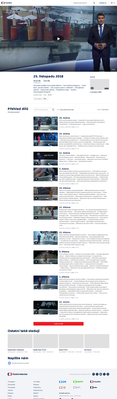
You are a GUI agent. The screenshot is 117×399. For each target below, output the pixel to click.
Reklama (36, 384)
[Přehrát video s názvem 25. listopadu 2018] (58, 39)
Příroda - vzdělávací (77, 98)
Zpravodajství (37, 98)
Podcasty (10, 392)
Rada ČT (35, 392)
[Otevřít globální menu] (113, 3)
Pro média (36, 381)
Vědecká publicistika (54, 98)
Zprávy (45, 98)
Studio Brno (37, 387)
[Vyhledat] (53, 109)
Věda (69, 98)
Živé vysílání (11, 384)
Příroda (63, 98)
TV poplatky (11, 387)
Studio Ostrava (37, 389)
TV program (11, 381)
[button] (58, 39)
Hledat (94, 3)
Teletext (10, 389)
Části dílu (47, 81)
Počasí (10, 395)
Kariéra (35, 395)
